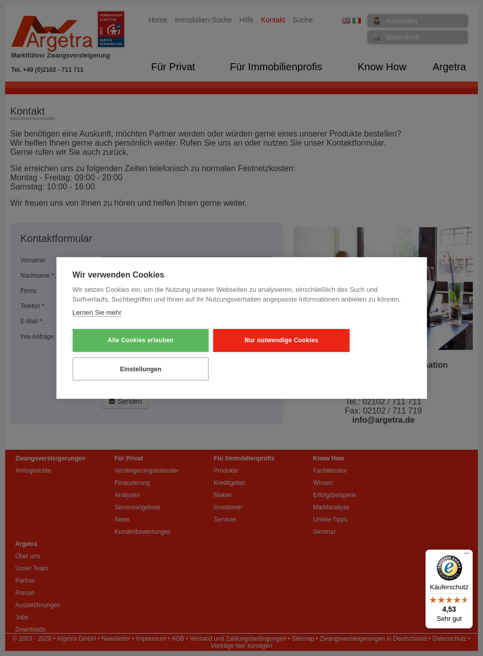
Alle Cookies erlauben (123, 354)
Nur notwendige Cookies (227, 354)
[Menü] (467, 556)
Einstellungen (332, 354)
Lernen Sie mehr (96, 327)
